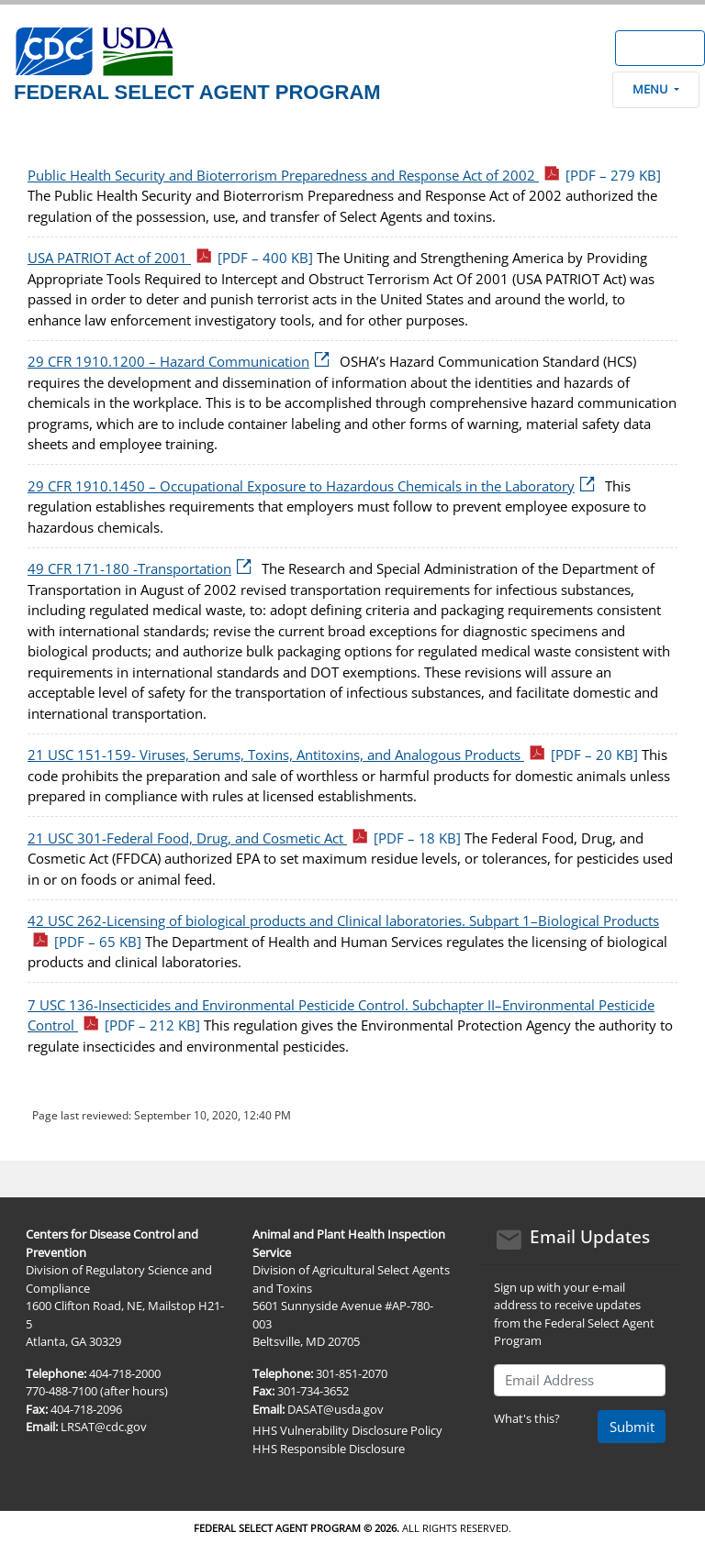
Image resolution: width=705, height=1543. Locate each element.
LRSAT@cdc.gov (104, 1426)
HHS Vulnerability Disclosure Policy (347, 1430)
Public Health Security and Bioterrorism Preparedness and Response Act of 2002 (344, 175)
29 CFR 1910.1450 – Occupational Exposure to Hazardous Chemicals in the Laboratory (314, 486)
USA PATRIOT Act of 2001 (170, 257)
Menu (655, 89)
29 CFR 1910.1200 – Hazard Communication (182, 361)
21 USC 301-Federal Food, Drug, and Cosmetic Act (244, 838)
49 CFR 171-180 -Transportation (143, 568)
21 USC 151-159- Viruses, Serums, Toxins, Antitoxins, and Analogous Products (333, 754)
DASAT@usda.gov (335, 1409)
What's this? (527, 1418)
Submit (632, 1426)
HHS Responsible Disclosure (328, 1448)
